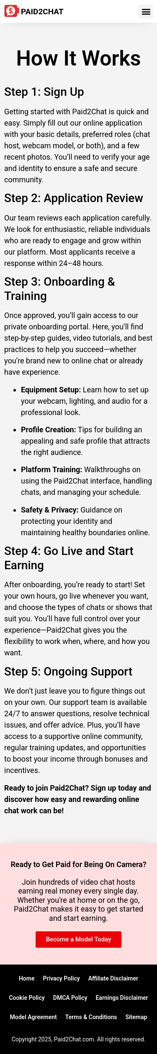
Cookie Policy (26, 997)
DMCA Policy (70, 997)
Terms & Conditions (91, 1017)
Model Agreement (33, 1017)
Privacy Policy (61, 978)
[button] (146, 11)
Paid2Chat (42, 11)
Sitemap (136, 1017)
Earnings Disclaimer (121, 997)
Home (27, 978)
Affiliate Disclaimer (113, 978)
